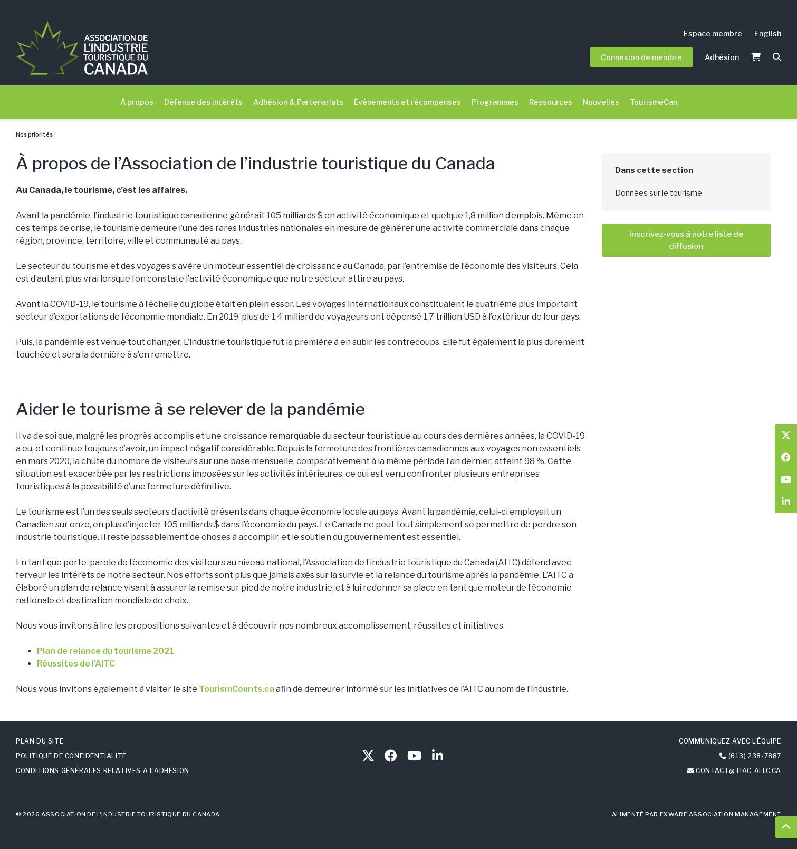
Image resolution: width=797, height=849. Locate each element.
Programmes (495, 102)
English (767, 33)
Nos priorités (34, 134)
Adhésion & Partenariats (298, 102)
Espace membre (713, 33)
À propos (136, 102)
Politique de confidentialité (71, 756)
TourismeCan (653, 102)
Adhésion (722, 57)
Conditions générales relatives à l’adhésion (102, 771)
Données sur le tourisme (658, 192)
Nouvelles (601, 102)
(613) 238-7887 (754, 756)
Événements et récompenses (407, 102)
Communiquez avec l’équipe (730, 741)
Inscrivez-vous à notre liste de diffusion (686, 240)
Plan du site (39, 741)
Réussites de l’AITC (76, 664)
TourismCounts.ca (236, 689)
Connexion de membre (641, 57)
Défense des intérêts (203, 102)
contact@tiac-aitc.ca (738, 771)
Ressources (550, 102)
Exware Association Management (720, 814)
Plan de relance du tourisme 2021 (105, 651)
